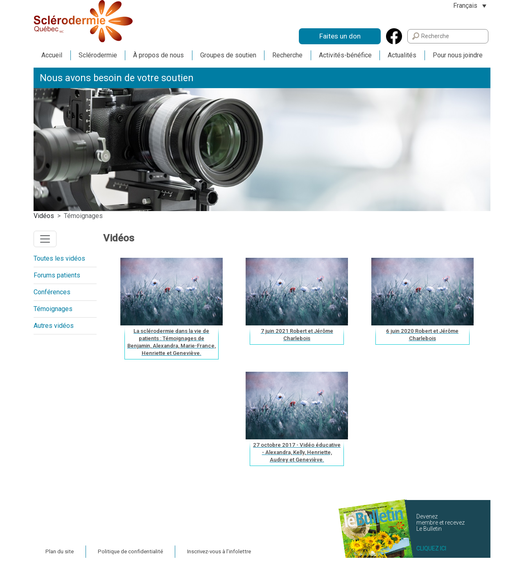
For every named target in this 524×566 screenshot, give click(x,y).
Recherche (287, 55)
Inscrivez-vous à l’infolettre (219, 551)
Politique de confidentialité (130, 551)
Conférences (52, 292)
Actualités (402, 55)
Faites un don (340, 36)
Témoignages (53, 309)
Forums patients (57, 275)
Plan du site (59, 551)
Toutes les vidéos (59, 258)
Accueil (51, 55)
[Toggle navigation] (45, 239)
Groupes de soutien (228, 55)
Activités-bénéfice (345, 55)
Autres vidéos (54, 326)
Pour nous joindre (458, 55)
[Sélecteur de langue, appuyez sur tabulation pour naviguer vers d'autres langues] (469, 5)
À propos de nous (158, 55)
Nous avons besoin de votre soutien (117, 78)
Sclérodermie (98, 55)
